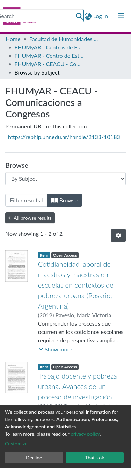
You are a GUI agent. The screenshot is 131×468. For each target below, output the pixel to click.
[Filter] (26, 200)
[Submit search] (79, 16)
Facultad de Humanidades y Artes (64, 39)
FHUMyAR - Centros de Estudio (49, 47)
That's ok (94, 457)
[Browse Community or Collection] (65, 178)
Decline (34, 457)
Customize (16, 443)
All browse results (30, 218)
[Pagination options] (118, 235)
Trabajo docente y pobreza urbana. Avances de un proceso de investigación (77, 386)
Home (13, 39)
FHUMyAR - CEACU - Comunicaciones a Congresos (49, 64)
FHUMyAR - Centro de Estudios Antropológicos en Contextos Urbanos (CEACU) (49, 55)
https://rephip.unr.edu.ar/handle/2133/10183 (64, 136)
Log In (101, 16)
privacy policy (85, 434)
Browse (64, 200)
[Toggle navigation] (121, 16)
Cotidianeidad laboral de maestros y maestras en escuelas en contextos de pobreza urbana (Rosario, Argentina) (76, 285)
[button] (88, 16)
